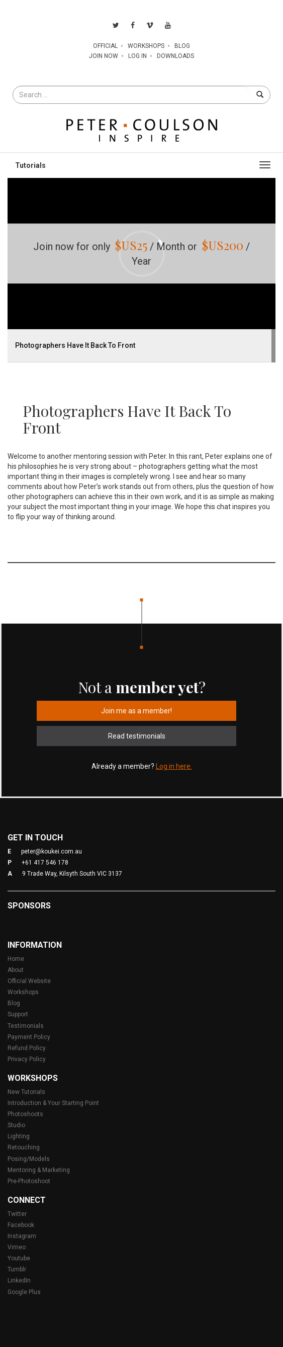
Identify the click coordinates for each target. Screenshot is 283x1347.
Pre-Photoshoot (29, 1181)
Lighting (19, 1136)
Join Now (103, 55)
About (16, 969)
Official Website (29, 981)
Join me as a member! (136, 711)
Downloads (175, 55)
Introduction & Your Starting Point (53, 1103)
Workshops (146, 45)
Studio (16, 1125)
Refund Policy (27, 1048)
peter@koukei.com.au (51, 851)
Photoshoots (25, 1114)
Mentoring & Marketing (39, 1170)
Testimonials (26, 1025)
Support (18, 1014)
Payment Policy (29, 1036)
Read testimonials (136, 736)
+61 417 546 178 (45, 862)
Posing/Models (29, 1158)
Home (16, 958)
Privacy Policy (27, 1059)
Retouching (24, 1147)
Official (105, 45)
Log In (137, 55)
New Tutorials (26, 1091)
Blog (182, 45)
